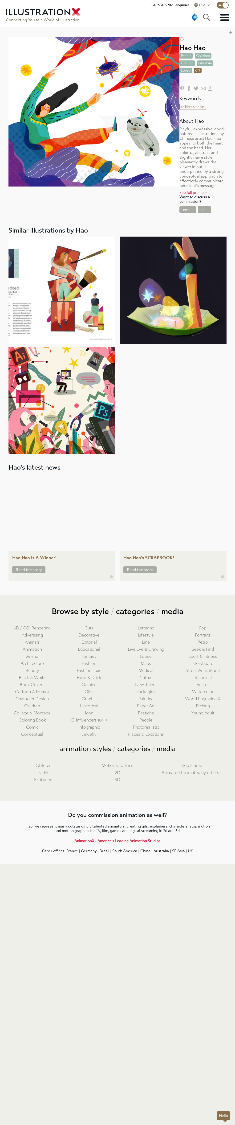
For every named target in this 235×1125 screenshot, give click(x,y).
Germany (89, 851)
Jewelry (89, 734)
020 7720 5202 (161, 5)
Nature (146, 677)
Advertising (32, 635)
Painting (146, 698)
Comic (32, 727)
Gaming (89, 684)
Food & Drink (89, 677)
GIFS (43, 772)
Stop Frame (191, 765)
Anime (32, 656)
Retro (203, 642)
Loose (146, 656)
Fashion (89, 663)
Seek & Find (203, 649)
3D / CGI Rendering (32, 628)
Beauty (32, 670)
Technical (203, 677)
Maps (146, 663)
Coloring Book (32, 720)
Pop (202, 628)
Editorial (89, 642)
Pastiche (146, 713)
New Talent (146, 684)
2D (117, 772)
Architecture (32, 663)
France (72, 851)
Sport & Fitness (202, 656)
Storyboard (202, 663)
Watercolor (203, 691)
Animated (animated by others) (191, 772)
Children (32, 706)
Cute (89, 628)
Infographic (89, 727)
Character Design (32, 698)
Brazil (104, 851)
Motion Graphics (117, 765)
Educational (89, 649)
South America (124, 851)
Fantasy (89, 656)
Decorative (89, 635)
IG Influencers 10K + (89, 720)
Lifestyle (146, 635)
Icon (89, 713)
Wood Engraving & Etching (203, 702)
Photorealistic (146, 727)
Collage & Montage (32, 713)
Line (146, 642)
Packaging (146, 691)
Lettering (146, 628)
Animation (32, 649)
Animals (32, 642)
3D (117, 779)
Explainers (43, 779)
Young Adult (202, 713)
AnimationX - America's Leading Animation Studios (117, 841)
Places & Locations (146, 734)
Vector (203, 684)
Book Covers (32, 684)
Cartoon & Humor (32, 691)
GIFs (89, 691)
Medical (146, 670)
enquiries (182, 5)
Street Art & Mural (203, 670)
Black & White (32, 677)
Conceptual (32, 734)
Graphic (89, 698)
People (146, 720)
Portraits (203, 635)
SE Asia (178, 851)
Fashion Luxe (89, 670)
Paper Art (146, 706)
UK (190, 851)
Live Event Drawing (146, 649)
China (145, 851)
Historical (89, 706)
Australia (161, 851)
